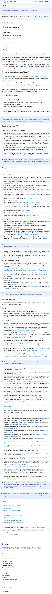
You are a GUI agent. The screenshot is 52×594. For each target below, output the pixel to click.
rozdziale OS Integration (36, 294)
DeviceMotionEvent (14, 233)
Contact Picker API (31, 426)
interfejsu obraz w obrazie (10, 284)
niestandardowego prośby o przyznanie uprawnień (26, 234)
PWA (12, 22)
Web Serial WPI (17, 344)
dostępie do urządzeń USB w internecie (33, 350)
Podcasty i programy (6, 569)
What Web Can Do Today (19, 64)
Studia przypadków (6, 567)
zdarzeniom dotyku (14, 240)
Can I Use (47, 66)
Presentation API (8, 406)
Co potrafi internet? (9, 513)
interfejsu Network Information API (16, 454)
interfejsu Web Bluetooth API (27, 329)
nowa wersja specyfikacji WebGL (19, 311)
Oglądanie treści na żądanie (32, 10)
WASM (13, 194)
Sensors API (22, 369)
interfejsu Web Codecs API (35, 316)
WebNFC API (16, 336)
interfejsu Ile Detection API (36, 395)
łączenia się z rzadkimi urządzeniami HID (37, 356)
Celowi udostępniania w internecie (31, 422)
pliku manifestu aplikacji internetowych (21, 401)
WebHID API (45, 355)
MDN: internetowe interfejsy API (12, 510)
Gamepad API (37, 253)
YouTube (4, 577)
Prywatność (8, 587)
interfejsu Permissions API (19, 162)
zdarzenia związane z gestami (22, 245)
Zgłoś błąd (4, 556)
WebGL (25, 192)
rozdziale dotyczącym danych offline (24, 208)
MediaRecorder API (27, 379)
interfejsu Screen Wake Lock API (40, 381)
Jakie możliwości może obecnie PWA (13, 515)
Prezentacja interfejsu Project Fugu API (13, 505)
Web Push (30, 438)
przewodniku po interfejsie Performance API (30, 202)
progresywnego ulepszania (40, 76)
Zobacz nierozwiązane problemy (9, 558)
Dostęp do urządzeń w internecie (15, 361)
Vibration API (17, 372)
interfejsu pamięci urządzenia (32, 466)
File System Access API (43, 418)
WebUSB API (47, 348)
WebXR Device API (22, 389)
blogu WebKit (7, 474)
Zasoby (4, 6)
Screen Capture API (20, 458)
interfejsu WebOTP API (25, 470)
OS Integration (19, 420)
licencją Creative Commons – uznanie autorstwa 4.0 (35, 527)
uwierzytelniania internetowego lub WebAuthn (15, 257)
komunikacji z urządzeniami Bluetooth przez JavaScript (22, 330)
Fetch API (29, 215)
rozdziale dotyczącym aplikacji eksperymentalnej (36, 150)
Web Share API (8, 270)
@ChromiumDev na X (6, 575)
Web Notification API (38, 438)
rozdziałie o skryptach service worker (24, 187)
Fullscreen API (33, 286)
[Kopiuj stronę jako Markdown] (21, 27)
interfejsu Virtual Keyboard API (11, 478)
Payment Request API (37, 449)
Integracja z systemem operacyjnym (18, 424)
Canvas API (47, 189)
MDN (21, 68)
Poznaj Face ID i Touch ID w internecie (13, 522)
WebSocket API (36, 215)
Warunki (3, 587)
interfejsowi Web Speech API (14, 263)
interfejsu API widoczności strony (38, 213)
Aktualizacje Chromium (7, 565)
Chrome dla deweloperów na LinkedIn (10, 579)
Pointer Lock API (17, 412)
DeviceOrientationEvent (25, 233)
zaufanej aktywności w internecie (11, 486)
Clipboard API (13, 274)
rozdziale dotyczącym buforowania (17, 179)
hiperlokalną (16, 102)
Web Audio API (29, 210)
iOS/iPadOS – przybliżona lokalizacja (13, 520)
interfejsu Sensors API (31, 231)
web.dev (3, 22)
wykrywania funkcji (6, 78)
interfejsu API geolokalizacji (27, 223)
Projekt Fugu (7, 508)
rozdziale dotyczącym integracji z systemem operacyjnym (34, 270)
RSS (3, 581)
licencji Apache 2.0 (18, 529)
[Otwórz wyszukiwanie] (33, 1)
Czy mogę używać (8, 517)
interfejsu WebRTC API (33, 198)
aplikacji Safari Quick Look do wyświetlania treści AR (33, 393)
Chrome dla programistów (7, 563)
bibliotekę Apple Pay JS (32, 450)
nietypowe (28, 355)
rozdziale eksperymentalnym (36, 121)
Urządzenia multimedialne (15, 227)
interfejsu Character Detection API (17, 464)
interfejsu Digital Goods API (30, 486)
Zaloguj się (47, 1)
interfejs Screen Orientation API (28, 399)
